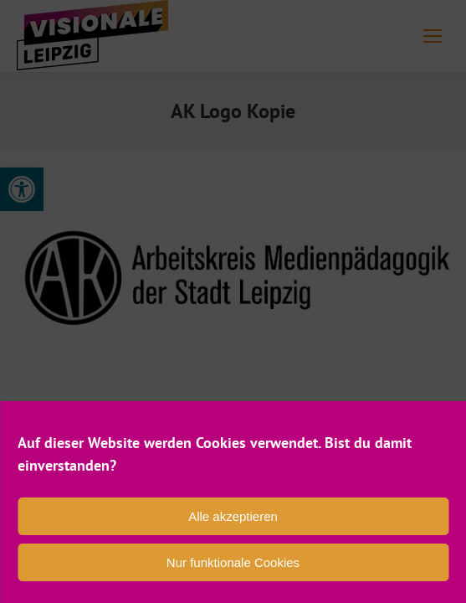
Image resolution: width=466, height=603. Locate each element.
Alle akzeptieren (233, 516)
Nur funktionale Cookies (233, 562)
